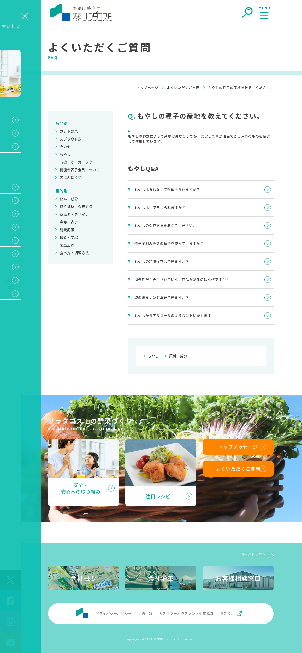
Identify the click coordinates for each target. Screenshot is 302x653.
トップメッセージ (238, 445)
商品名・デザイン (74, 214)
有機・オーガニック (76, 161)
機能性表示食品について (80, 169)
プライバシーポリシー (113, 612)
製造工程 (67, 245)
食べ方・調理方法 (74, 252)
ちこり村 (227, 612)
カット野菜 (69, 131)
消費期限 (67, 229)
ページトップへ (253, 553)
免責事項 (145, 612)
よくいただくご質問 (183, 87)
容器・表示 (69, 221)
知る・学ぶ (69, 237)
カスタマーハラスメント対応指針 (186, 612)
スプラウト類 (71, 138)
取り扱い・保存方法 (76, 206)
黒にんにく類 (71, 177)
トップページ (147, 87)
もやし (65, 154)
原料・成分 (69, 198)
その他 (65, 146)
